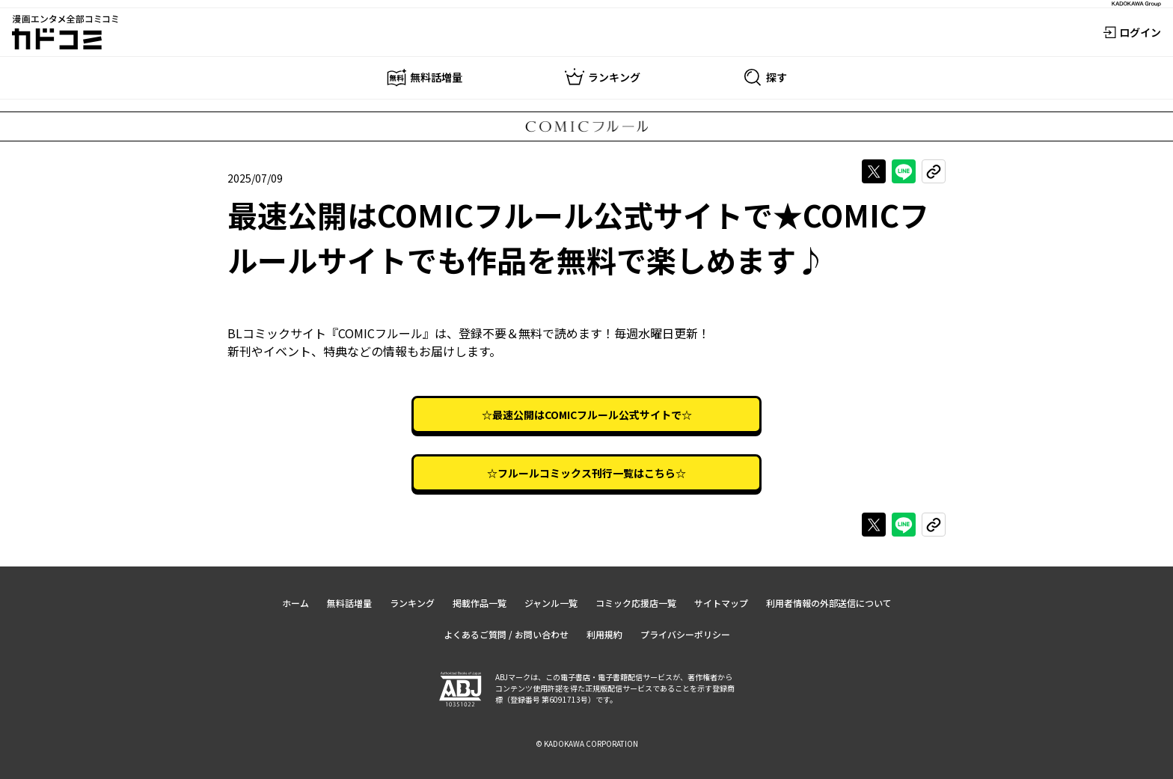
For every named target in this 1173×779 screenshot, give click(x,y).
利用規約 (604, 634)
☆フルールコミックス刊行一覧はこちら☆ (586, 472)
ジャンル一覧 (551, 602)
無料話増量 (349, 602)
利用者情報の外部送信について (829, 602)
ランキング (412, 602)
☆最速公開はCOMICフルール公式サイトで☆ (587, 414)
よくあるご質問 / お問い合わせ (506, 634)
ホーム (295, 602)
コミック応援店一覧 (635, 602)
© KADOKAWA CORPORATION (587, 743)
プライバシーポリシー (685, 634)
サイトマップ (721, 602)
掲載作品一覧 (479, 602)
